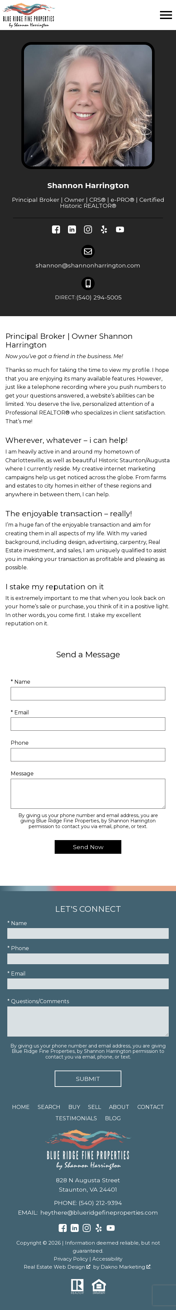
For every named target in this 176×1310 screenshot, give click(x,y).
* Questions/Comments (38, 1001)
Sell (94, 1107)
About (119, 1107)
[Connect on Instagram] (88, 230)
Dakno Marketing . (126, 1267)
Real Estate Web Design (57, 1267)
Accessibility (107, 1259)
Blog (113, 1118)
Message (22, 773)
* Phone (18, 948)
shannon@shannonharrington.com (88, 265)
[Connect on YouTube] (120, 230)
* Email (20, 712)
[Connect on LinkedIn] (72, 230)
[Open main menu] (166, 15)
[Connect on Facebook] (56, 230)
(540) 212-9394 (100, 1202)
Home (21, 1107)
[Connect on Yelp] (104, 230)
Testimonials (76, 1118)
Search (49, 1107)
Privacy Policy (71, 1259)
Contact (150, 1107)
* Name (20, 682)
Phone (20, 743)
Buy (74, 1107)
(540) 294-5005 (88, 298)
